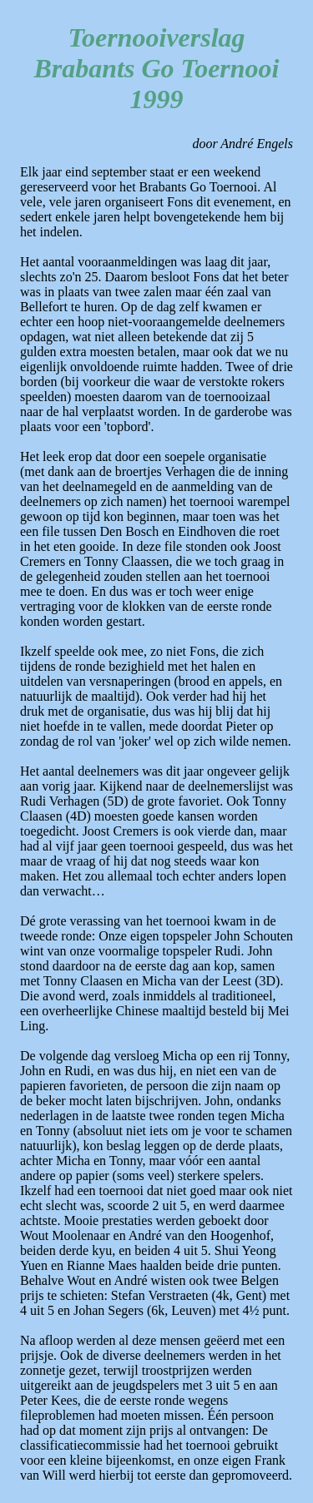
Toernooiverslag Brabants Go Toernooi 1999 (157, 68)
